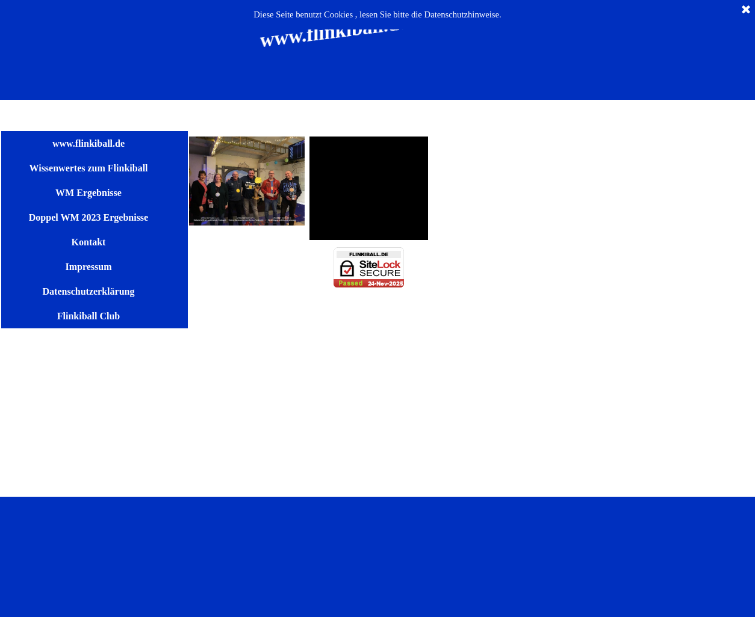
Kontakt (89, 242)
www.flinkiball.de (88, 143)
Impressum (88, 267)
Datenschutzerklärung (89, 291)
